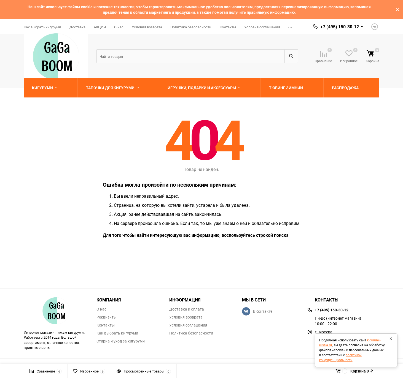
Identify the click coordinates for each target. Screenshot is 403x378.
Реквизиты (106, 317)
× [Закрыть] (390, 338)
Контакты (228, 27)
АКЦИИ (100, 27)
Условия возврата (147, 27)
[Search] (190, 56)
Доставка (77, 27)
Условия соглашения (262, 27)
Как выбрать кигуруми (42, 27)
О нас (118, 27)
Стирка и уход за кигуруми (120, 341)
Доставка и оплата (186, 309)
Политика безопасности (190, 27)
